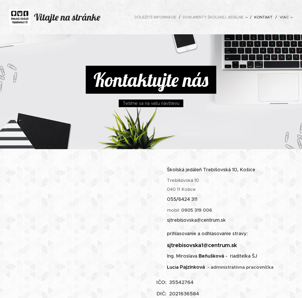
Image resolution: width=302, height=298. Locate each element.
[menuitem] (156, 17)
